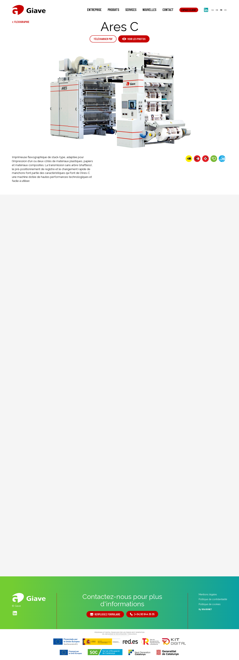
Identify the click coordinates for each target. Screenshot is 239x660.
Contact (167, 10)
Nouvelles (149, 10)
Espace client (188, 9)
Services (130, 10)
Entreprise (94, 10)
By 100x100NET (205, 609)
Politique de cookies (210, 604)
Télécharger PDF (103, 38)
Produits (113, 10)
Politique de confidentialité (213, 599)
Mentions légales (208, 594)
